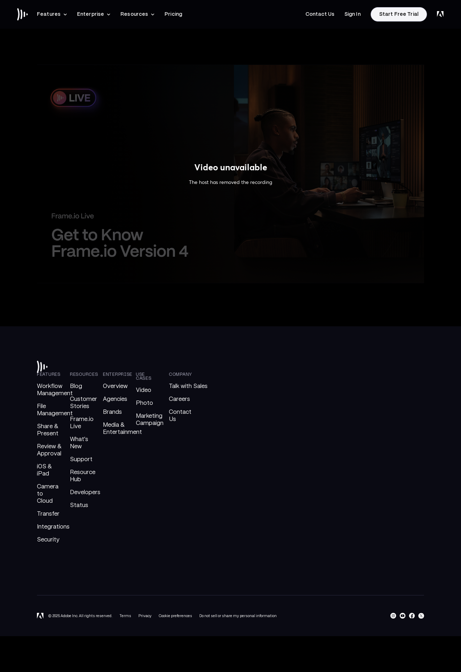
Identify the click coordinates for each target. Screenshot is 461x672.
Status (79, 505)
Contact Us (180, 415)
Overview (115, 386)
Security (48, 539)
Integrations (53, 526)
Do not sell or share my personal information (238, 616)
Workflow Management (55, 390)
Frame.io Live (82, 423)
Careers (179, 399)
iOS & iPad (44, 470)
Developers (85, 492)
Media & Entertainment (122, 428)
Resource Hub (82, 476)
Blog (76, 386)
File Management (55, 410)
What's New (79, 443)
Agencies (115, 399)
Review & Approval (49, 450)
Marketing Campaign (149, 419)
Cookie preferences (175, 616)
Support (81, 459)
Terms (125, 616)
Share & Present (47, 430)
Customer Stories (83, 403)
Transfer (48, 513)
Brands (112, 411)
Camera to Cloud (47, 493)
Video (143, 390)
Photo (144, 402)
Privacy (145, 616)
